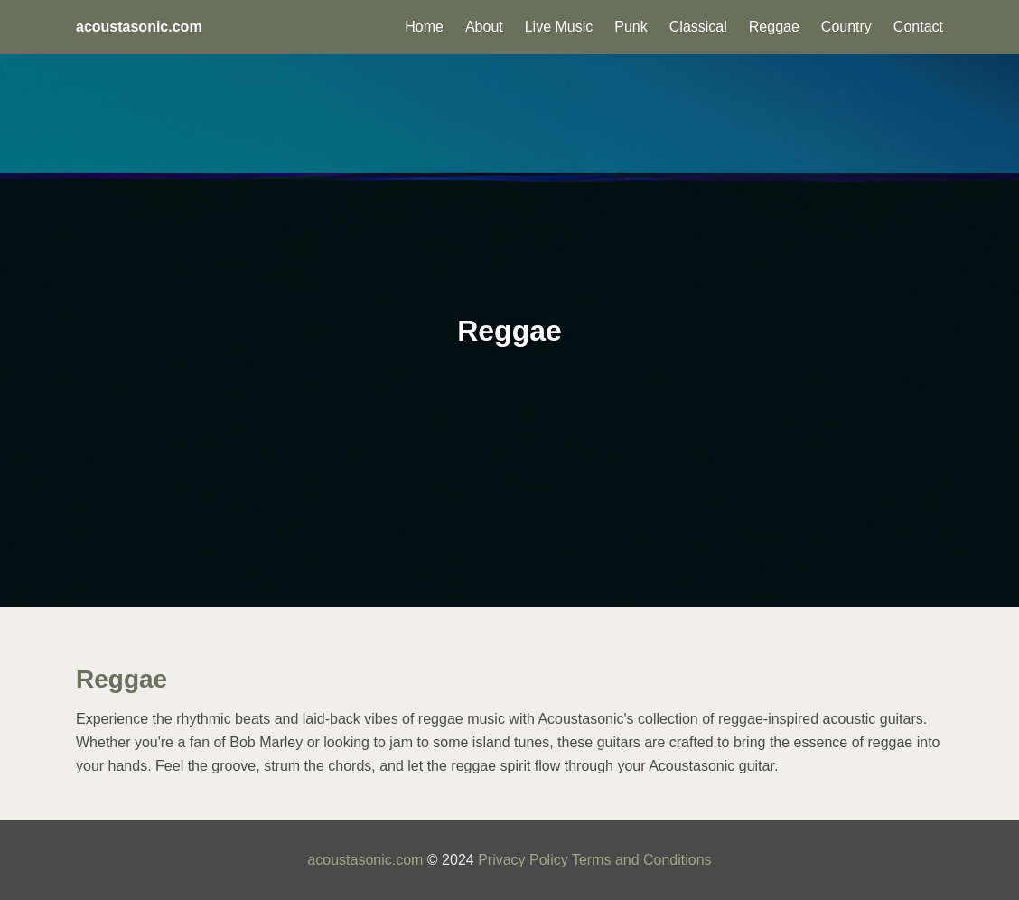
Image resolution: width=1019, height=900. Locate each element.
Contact (918, 26)
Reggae (774, 26)
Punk (630, 26)
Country (846, 26)
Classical (698, 26)
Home (424, 26)
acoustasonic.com (365, 859)
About (484, 26)
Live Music (559, 26)
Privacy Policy (523, 859)
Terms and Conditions (642, 859)
